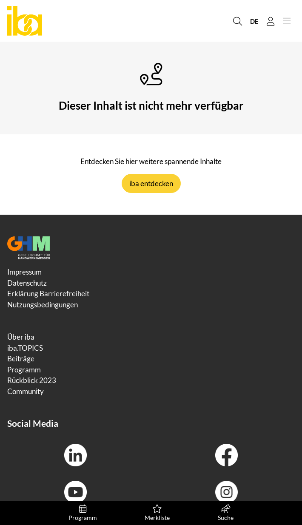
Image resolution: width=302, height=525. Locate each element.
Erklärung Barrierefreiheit (48, 293)
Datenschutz (27, 282)
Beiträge (20, 358)
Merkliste (157, 513)
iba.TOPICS (25, 347)
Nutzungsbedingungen (42, 304)
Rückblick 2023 (31, 380)
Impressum (24, 271)
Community (25, 391)
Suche (225, 513)
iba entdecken (151, 183)
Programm (83, 513)
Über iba (20, 336)
